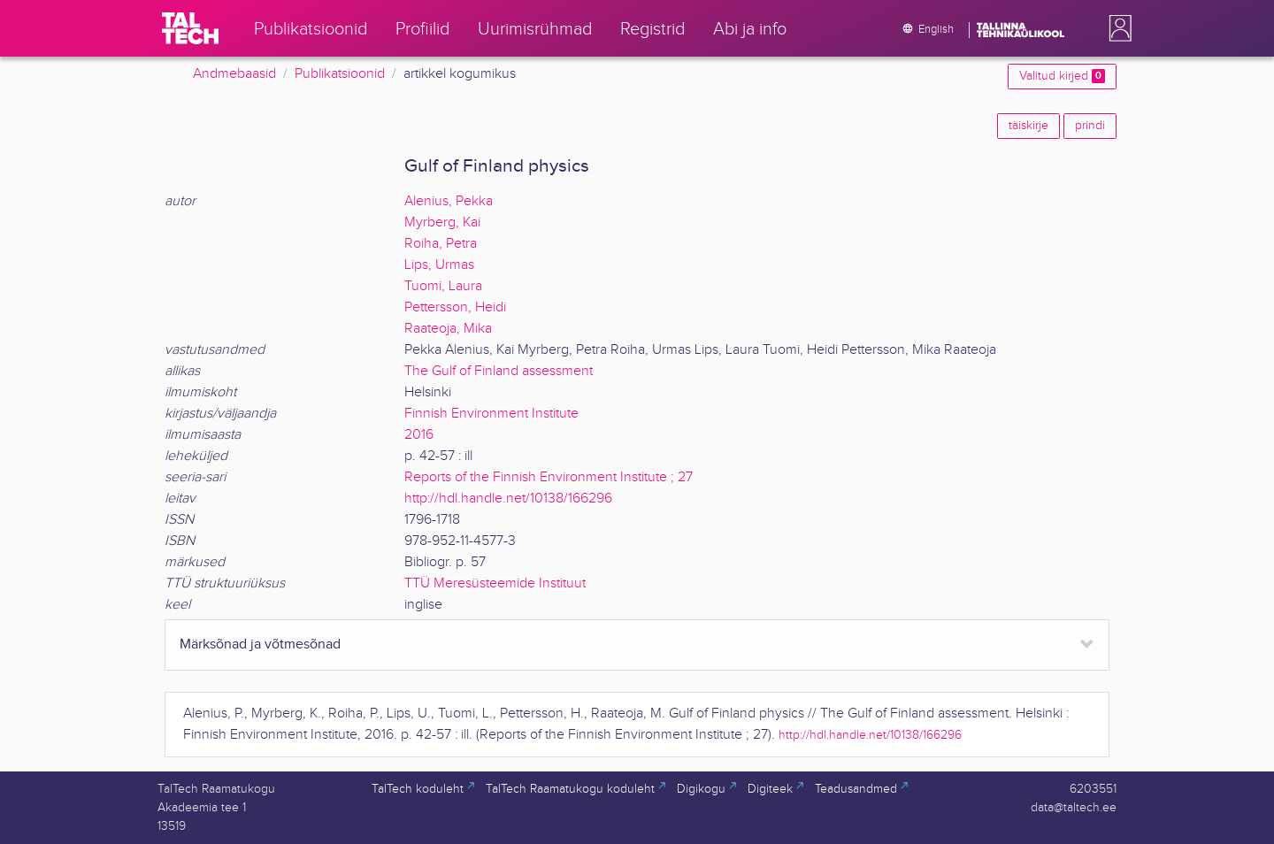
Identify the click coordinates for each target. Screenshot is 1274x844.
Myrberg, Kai (442, 222)
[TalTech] (190, 28)
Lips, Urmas (439, 265)
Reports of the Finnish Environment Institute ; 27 (548, 477)
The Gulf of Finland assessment (498, 371)
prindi (1090, 126)
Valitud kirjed (1062, 76)
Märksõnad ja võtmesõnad (260, 644)
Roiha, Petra (440, 243)
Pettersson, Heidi (455, 307)
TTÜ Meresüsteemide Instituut (495, 583)
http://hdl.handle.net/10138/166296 (508, 498)
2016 (419, 434)
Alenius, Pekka (448, 201)
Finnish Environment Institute (491, 413)
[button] (1116, 28)
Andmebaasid (234, 73)
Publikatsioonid (340, 73)
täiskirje (1028, 126)
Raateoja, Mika (448, 328)
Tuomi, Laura (443, 286)
